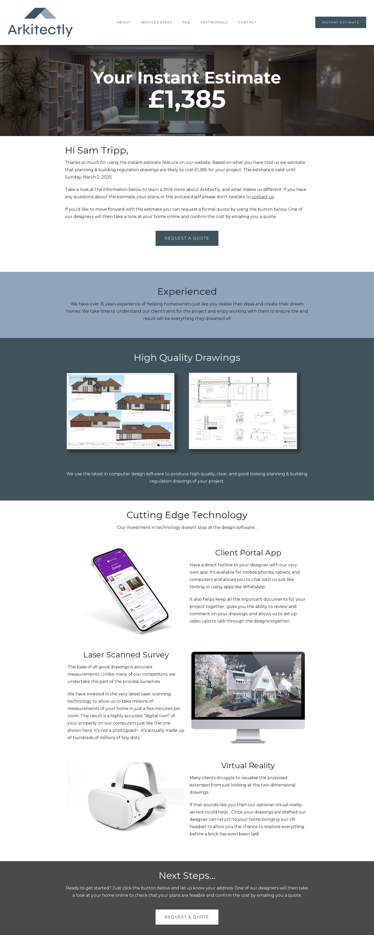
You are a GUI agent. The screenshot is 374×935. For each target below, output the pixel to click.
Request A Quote (187, 238)
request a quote (187, 917)
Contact (247, 22)
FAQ (186, 22)
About (124, 22)
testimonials (214, 22)
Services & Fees (156, 22)
